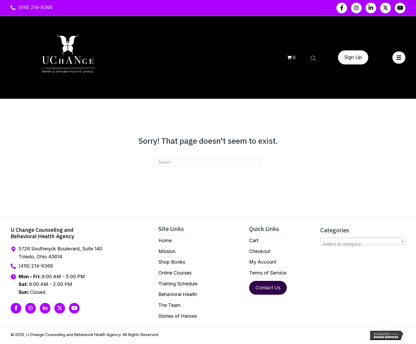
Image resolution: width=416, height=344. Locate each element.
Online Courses (175, 273)
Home (165, 240)
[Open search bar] (313, 57)
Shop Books (171, 262)
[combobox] (362, 241)
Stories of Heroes (177, 316)
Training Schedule (177, 283)
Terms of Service (267, 273)
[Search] (208, 162)
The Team (169, 305)
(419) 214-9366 (35, 7)
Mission (166, 251)
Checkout (259, 251)
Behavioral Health (177, 294)
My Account (262, 262)
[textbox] (362, 244)
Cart (253, 240)
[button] (341, 8)
